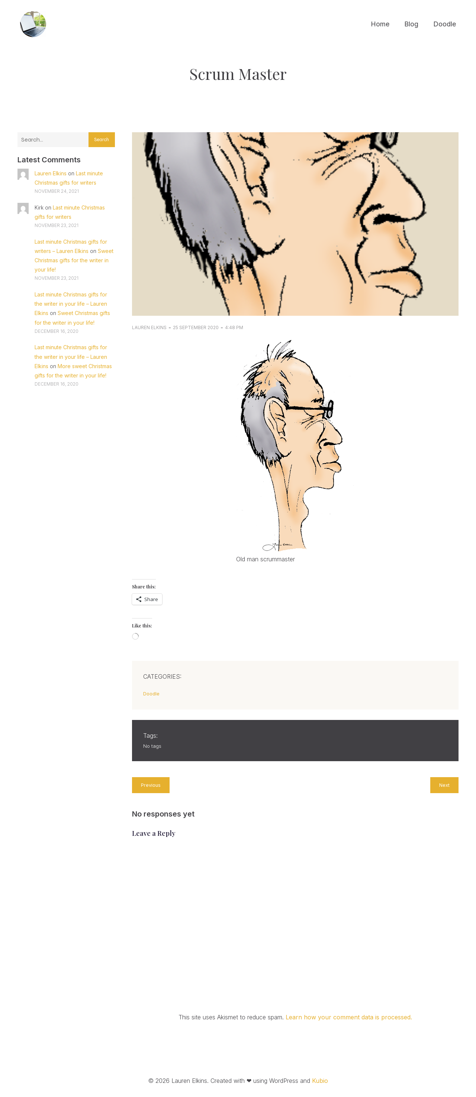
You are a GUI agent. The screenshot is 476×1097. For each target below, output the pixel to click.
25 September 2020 (196, 327)
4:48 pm (234, 327)
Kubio (320, 1080)
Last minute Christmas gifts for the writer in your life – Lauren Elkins (71, 303)
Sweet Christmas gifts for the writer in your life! (74, 260)
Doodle (444, 24)
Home (380, 24)
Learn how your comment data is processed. (349, 1017)
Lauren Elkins (51, 173)
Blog (411, 24)
